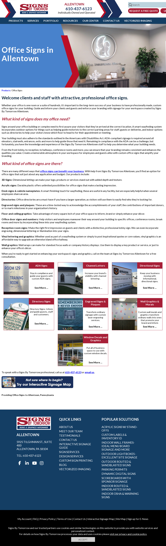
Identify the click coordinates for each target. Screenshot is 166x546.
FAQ (35, 518)
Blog (63, 465)
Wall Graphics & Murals (149, 303)
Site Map (121, 518)
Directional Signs (150, 265)
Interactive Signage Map (100, 518)
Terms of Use (64, 518)
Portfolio (51, 20)
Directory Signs (41, 301)
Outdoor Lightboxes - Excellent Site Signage (119, 455)
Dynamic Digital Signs (119, 473)
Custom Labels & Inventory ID (114, 436)
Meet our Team (70, 431)
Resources (70, 20)
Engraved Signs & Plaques (95, 303)
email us (89, 372)
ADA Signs (41, 265)
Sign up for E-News (137, 518)
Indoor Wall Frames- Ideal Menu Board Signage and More (118, 446)
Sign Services (69, 452)
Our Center (90, 20)
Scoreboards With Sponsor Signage (116, 479)
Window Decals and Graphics (95, 339)
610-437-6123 (76, 8)
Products (16, 20)
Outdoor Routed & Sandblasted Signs (116, 463)
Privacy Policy (47, 518)
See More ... (41, 287)
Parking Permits (114, 469)
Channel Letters (95, 265)
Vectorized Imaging (138, 20)
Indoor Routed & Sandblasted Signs (116, 487)
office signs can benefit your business (62, 171)
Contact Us (111, 20)
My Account (24, 518)
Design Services (71, 456)
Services (33, 20)
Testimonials (69, 435)
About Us (66, 427)
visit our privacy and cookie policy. (128, 533)
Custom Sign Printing (76, 460)
